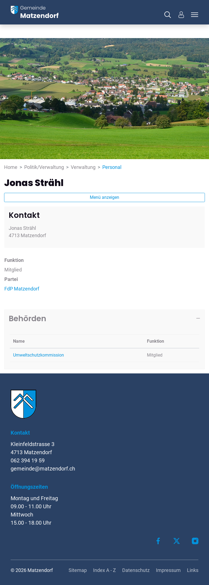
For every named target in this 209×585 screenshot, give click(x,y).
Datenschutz (136, 570)
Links (192, 570)
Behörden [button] (27, 318)
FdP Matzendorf (21, 289)
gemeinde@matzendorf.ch (43, 468)
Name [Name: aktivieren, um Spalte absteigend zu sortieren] (19, 341)
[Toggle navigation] (193, 14)
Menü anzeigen (104, 197)
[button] (169, 14)
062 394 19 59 (28, 460)
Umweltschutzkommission (38, 355)
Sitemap (78, 570)
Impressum (168, 570)
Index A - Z (104, 570)
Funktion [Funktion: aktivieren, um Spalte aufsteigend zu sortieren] (155, 341)
